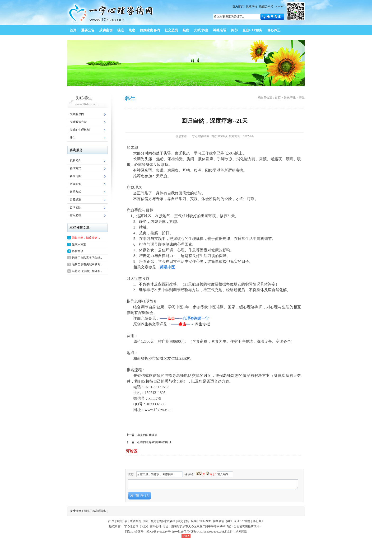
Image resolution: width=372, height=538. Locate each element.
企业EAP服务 (242, 521)
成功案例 (135, 521)
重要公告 (122, 521)
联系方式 (75, 191)
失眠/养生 (290, 97)
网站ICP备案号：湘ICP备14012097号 (148, 531)
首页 (278, 97)
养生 (72, 137)
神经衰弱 (218, 521)
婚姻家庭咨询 (167, 521)
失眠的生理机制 (80, 129)
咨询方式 (75, 168)
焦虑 (154, 521)
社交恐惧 (183, 521)
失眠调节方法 (78, 122)
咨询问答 (75, 184)
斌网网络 (241, 531)
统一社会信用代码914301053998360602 (196, 531)
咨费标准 (75, 199)
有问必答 (75, 215)
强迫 (146, 521)
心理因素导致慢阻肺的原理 (154, 442)
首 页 (111, 521)
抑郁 (229, 521)
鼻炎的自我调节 (147, 435)
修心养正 (258, 521)
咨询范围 (75, 176)
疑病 (194, 521)
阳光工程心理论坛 (95, 511)
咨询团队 (75, 207)
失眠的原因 (77, 114)
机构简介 (75, 160)
